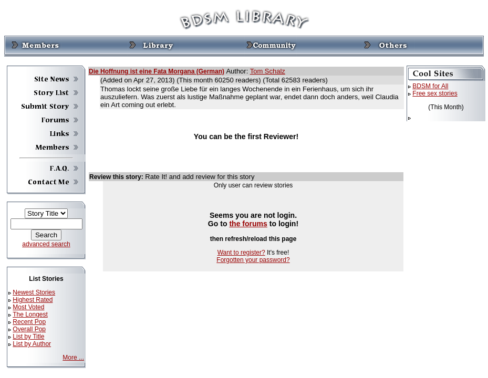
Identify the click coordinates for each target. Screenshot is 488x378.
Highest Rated (33, 299)
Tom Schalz (267, 71)
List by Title (28, 336)
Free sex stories (434, 93)
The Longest (30, 314)
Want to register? (241, 252)
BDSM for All (430, 86)
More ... (73, 357)
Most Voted (28, 307)
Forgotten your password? (252, 260)
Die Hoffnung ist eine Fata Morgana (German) (156, 71)
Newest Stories (34, 292)
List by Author (32, 344)
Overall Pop (29, 329)
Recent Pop (29, 322)
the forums (248, 223)
